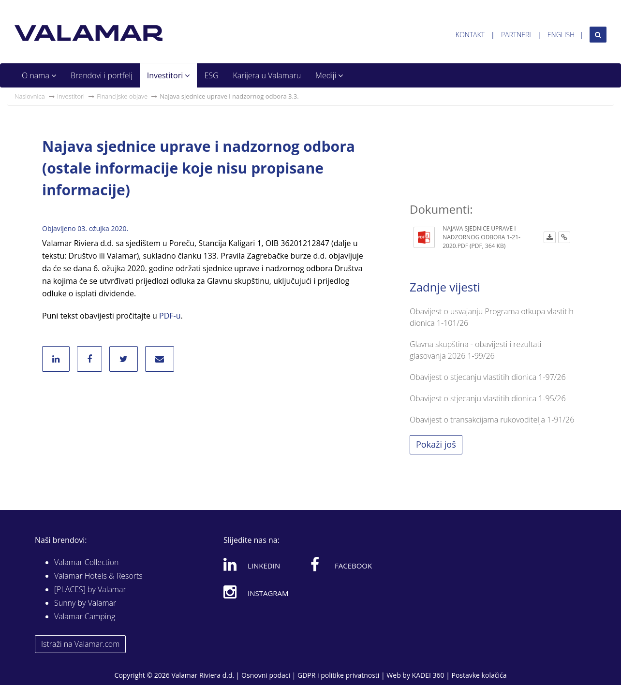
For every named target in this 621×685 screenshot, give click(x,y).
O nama (39, 75)
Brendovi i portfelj (102, 75)
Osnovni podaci (265, 675)
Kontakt (470, 34)
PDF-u (169, 315)
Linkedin (251, 564)
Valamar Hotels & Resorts (98, 575)
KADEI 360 (428, 675)
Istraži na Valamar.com (80, 644)
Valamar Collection (86, 562)
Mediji (329, 75)
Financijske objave (122, 96)
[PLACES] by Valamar (90, 589)
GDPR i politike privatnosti (338, 675)
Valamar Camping (84, 616)
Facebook (341, 564)
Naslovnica (30, 96)
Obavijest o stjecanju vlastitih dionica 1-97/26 (488, 377)
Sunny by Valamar (85, 603)
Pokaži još (436, 444)
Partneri (516, 34)
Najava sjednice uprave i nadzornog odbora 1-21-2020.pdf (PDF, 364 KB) (481, 237)
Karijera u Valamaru (267, 75)
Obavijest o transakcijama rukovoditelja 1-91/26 (492, 419)
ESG (211, 75)
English (561, 34)
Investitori (168, 75)
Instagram (256, 591)
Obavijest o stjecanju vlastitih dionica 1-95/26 (488, 398)
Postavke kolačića (478, 675)
